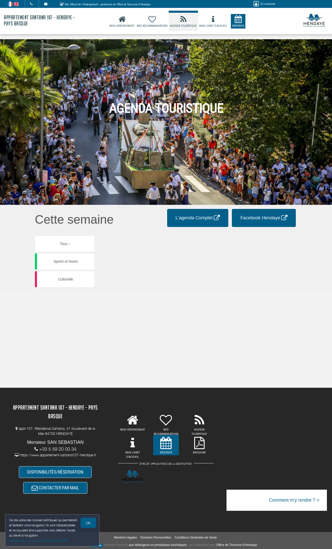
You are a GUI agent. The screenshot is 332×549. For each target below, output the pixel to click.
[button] (132, 236)
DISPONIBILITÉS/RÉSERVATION (55, 472)
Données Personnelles (155, 537)
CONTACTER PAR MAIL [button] (55, 487)
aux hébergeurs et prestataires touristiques (158, 545)
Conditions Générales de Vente (196, 537)
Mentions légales (125, 537)
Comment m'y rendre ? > (294, 500)
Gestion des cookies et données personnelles (38, 540)
